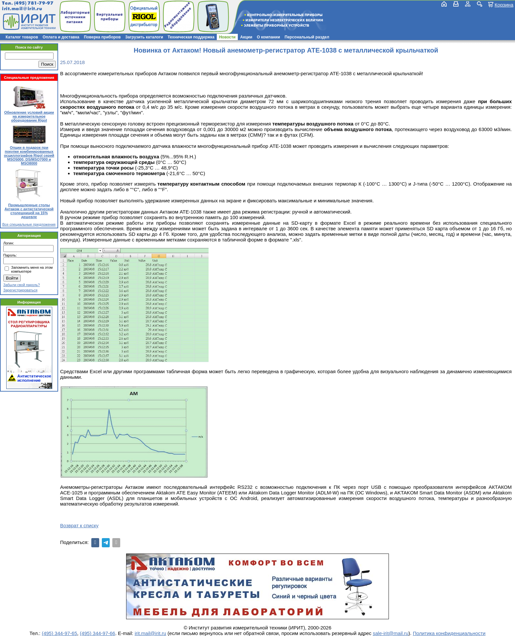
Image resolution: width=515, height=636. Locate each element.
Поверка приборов (102, 37)
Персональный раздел (307, 37)
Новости (227, 37)
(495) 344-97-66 (97, 633)
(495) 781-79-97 (33, 3)
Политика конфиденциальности (449, 633)
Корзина (504, 4)
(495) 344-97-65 (59, 633)
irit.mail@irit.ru (22, 8)
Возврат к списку (79, 525)
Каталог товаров (22, 37)
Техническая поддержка (191, 37)
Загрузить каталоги (144, 37)
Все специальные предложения (29, 224)
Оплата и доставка (61, 37)
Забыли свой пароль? (21, 285)
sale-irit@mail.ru (391, 633)
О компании (268, 37)
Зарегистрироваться (20, 290)
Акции (246, 37)
